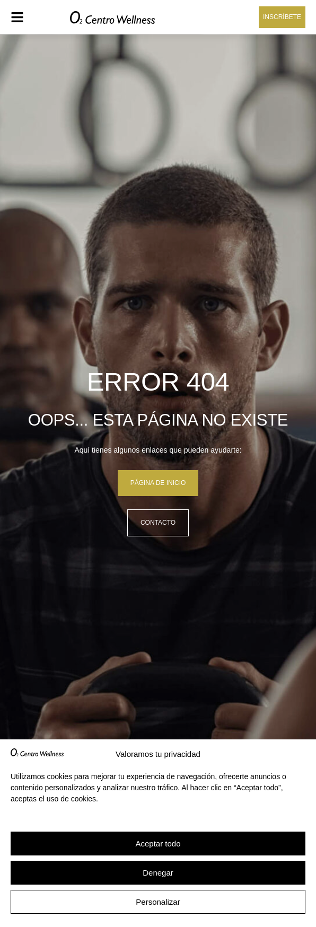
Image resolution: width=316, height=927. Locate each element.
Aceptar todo (157, 843)
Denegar (158, 872)
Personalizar (158, 901)
